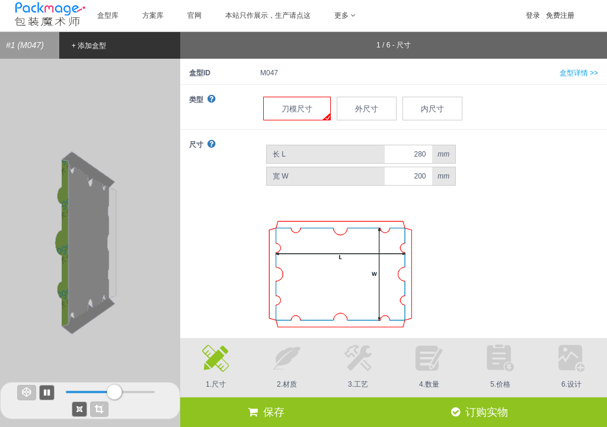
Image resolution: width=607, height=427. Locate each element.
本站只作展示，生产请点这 (268, 15)
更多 (345, 15)
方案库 (153, 15)
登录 (533, 15)
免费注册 (560, 15)
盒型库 (108, 15)
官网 (194, 15)
